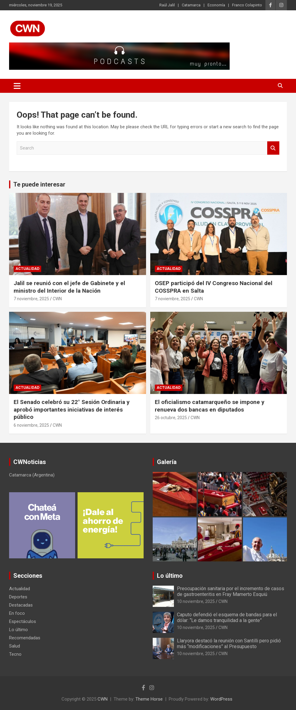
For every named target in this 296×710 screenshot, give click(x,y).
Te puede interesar (39, 184)
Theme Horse (149, 699)
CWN (57, 298)
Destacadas (21, 605)
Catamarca (191, 5)
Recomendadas (24, 638)
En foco (17, 613)
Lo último (18, 629)
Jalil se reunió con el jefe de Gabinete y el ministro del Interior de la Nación (69, 287)
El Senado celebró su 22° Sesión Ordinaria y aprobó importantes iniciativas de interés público (72, 409)
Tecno (15, 654)
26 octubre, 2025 (171, 417)
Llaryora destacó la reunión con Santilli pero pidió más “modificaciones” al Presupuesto (229, 643)
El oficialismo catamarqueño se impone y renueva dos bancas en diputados (209, 406)
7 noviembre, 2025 (31, 298)
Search (273, 148)
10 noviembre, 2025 (196, 601)
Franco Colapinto (247, 5)
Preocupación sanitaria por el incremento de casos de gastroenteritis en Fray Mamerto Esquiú (230, 591)
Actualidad (27, 269)
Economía (216, 5)
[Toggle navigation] (17, 86)
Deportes (18, 597)
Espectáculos (22, 621)
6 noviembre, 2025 (31, 425)
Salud (14, 646)
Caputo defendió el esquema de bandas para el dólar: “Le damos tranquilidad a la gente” (227, 617)
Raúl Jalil (167, 5)
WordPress (221, 699)
